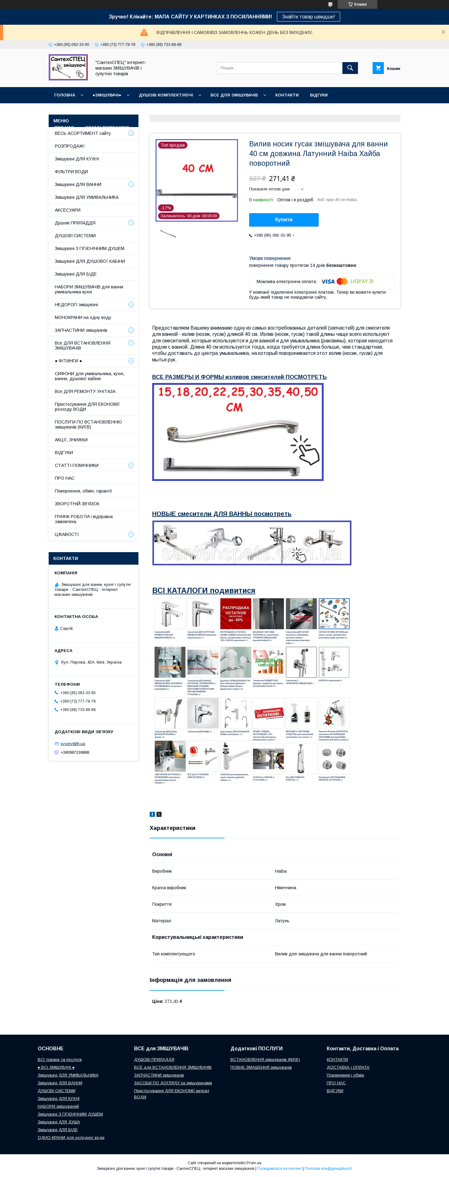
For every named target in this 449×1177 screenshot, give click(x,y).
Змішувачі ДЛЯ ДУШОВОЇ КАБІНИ (90, 261)
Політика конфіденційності (328, 1168)
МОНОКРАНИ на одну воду (83, 317)
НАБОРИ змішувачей (58, 1106)
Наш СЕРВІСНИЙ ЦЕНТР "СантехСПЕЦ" (345, 111)
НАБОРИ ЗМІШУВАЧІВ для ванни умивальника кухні (89, 289)
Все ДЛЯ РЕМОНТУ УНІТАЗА (85, 391)
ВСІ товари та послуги (60, 1059)
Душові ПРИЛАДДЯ (75, 222)
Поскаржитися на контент (279, 1168)
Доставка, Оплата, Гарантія (196, 111)
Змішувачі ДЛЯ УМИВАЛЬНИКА (86, 197)
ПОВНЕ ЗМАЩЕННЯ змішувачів (261, 1067)
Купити (284, 219)
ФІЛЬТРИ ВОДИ (71, 171)
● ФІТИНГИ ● (68, 360)
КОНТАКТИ (287, 95)
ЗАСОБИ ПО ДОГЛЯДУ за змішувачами (173, 1083)
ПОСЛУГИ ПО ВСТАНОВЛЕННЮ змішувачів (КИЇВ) (88, 424)
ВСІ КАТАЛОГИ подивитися (203, 590)
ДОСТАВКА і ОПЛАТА (348, 1067)
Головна (64, 95)
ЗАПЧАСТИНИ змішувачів (81, 330)
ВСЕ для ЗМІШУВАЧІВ (234, 95)
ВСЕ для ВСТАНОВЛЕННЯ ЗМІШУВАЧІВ (173, 1067)
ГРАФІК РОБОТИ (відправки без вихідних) (103, 111)
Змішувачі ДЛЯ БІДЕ (76, 274)
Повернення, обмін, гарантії (83, 490)
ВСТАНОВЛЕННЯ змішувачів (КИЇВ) (265, 1059)
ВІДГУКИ (319, 95)
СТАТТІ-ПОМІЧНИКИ (107, 127)
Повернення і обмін (265, 111)
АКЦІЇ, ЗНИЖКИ (71, 439)
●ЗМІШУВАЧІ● (107, 95)
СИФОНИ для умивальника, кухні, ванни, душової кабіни (89, 376)
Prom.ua (254, 1163)
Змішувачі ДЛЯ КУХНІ (77, 158)
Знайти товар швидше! (308, 16)
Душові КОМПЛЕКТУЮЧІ (166, 95)
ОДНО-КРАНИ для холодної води (71, 1137)
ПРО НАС (65, 478)
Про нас (64, 127)
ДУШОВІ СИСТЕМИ (75, 235)
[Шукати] (350, 68)
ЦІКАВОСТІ (67, 534)
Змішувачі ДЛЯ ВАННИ (78, 184)
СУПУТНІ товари (159, 127)
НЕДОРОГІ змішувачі (76, 304)
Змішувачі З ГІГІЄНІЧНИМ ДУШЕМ (89, 248)
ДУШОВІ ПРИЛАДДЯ (154, 1059)
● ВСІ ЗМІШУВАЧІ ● (56, 1067)
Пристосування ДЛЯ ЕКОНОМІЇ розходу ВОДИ (87, 407)
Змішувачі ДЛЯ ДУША (59, 1122)
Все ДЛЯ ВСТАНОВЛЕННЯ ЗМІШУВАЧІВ (82, 346)
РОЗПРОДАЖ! (69, 146)
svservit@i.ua (72, 743)
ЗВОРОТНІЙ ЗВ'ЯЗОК (77, 503)
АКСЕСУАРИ (67, 210)
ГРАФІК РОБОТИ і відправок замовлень (84, 519)
